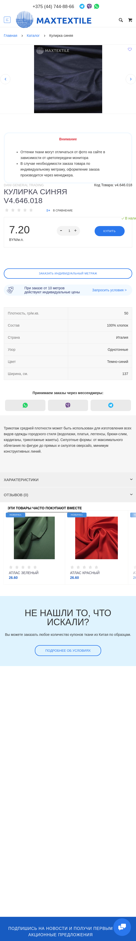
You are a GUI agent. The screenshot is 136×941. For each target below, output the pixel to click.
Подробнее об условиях (68, 650)
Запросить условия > (109, 290)
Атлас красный (85, 573)
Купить (109, 231)
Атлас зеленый (24, 573)
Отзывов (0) (68, 495)
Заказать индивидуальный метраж (68, 273)
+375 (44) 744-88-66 (53, 6)
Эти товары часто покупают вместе (45, 508)
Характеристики (68, 480)
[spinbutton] (68, 231)
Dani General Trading (24, 185)
